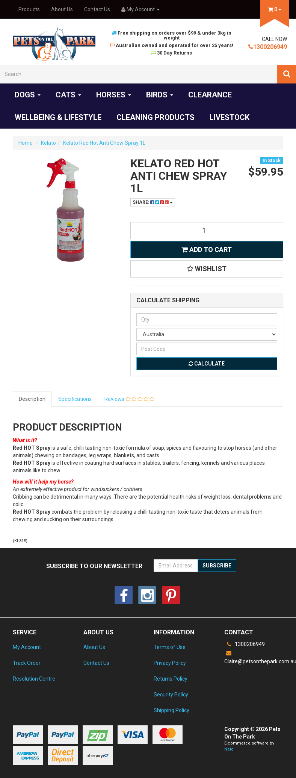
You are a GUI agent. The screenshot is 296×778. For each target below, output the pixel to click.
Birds (159, 94)
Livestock (229, 117)
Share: (153, 202)
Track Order (27, 663)
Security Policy (171, 695)
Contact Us (97, 9)
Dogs (28, 94)
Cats (68, 94)
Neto (229, 749)
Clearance (210, 94)
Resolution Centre (34, 679)
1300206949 (267, 46)
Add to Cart (206, 249)
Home (25, 143)
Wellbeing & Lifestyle (58, 117)
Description (32, 399)
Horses (113, 94)
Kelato (48, 143)
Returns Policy (170, 679)
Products (29, 9)
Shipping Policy (171, 710)
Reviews (129, 399)
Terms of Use (170, 647)
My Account (27, 647)
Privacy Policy (170, 663)
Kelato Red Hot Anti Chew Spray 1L (104, 143)
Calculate (207, 364)
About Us (62, 9)
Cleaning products (155, 117)
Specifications (75, 399)
